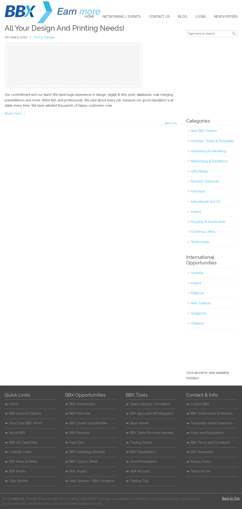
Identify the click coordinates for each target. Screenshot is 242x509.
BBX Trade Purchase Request (151, 433)
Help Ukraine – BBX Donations (91, 481)
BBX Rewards (79, 433)
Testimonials (200, 242)
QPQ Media (199, 171)
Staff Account (140, 471)
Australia (197, 273)
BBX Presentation (142, 452)
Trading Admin (141, 442)
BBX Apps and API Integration (152, 413)
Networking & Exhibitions (209, 161)
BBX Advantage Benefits (87, 452)
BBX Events (17, 471)
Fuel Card (76, 442)
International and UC (206, 201)
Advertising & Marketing (208, 151)
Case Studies (18, 481)
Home (13, 404)
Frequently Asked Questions (212, 423)
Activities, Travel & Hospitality (212, 141)
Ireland (196, 212)
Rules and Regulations (207, 433)
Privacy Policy (201, 461)
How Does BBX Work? (25, 423)
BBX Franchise (80, 413)
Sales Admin (139, 423)
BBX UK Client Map (23, 442)
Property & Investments (208, 222)
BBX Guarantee (202, 452)
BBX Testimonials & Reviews (212, 413)
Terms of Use (200, 471)
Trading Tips (139, 481)
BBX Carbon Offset (83, 461)
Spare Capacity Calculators (150, 404)
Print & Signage (44, 37)
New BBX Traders (204, 131)
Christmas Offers (203, 232)
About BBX (17, 433)
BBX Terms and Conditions (210, 442)
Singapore (198, 313)
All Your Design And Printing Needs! (64, 28)
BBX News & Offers (23, 461)
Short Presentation (143, 461)
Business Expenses (205, 181)
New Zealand (201, 303)
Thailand (197, 323)
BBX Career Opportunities (88, 423)
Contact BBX (200, 404)
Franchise (198, 191)
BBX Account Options (25, 413)
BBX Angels (78, 471)
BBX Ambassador (82, 404)
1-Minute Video (20, 452)
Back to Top (171, 123)
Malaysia (197, 293)
